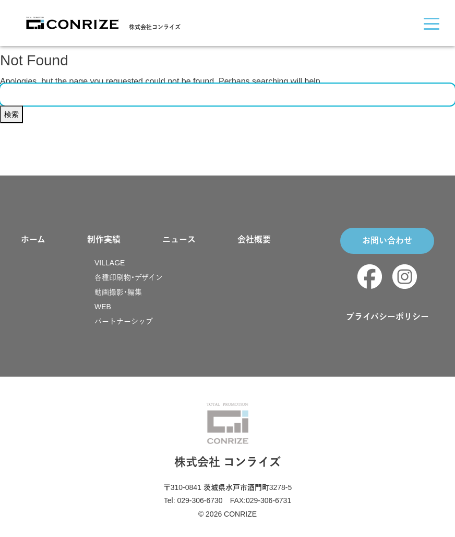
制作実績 (104, 239)
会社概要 (254, 239)
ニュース (179, 239)
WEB (102, 306)
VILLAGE (109, 263)
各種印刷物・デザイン (128, 277)
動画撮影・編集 (118, 292)
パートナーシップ (123, 321)
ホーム (33, 239)
